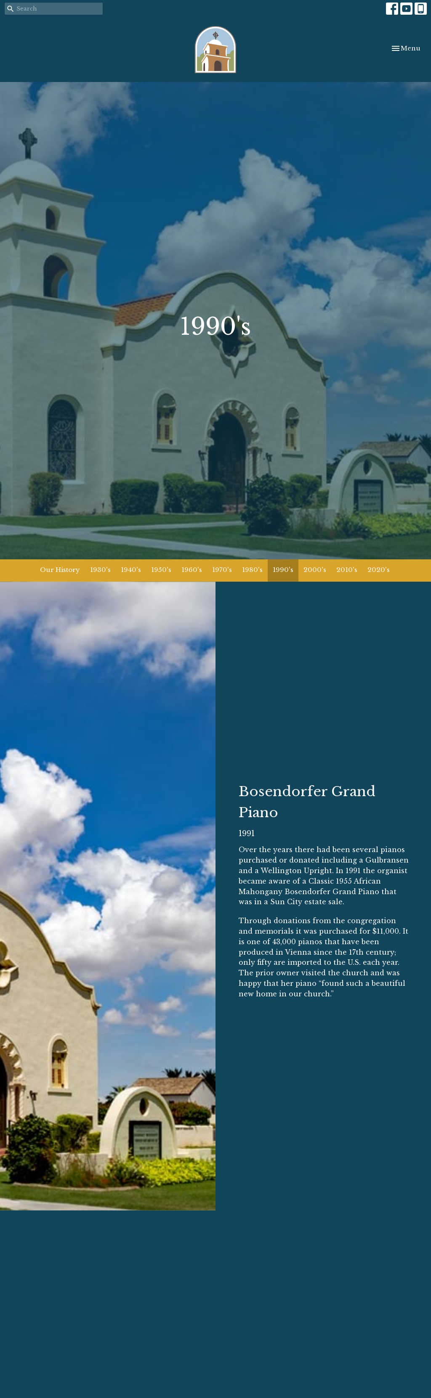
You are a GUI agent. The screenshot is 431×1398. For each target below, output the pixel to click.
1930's (100, 570)
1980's (252, 570)
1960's (191, 570)
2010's (346, 570)
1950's (161, 570)
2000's (314, 570)
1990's (283, 570)
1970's (222, 570)
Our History (60, 570)
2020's (378, 570)
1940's (131, 570)
